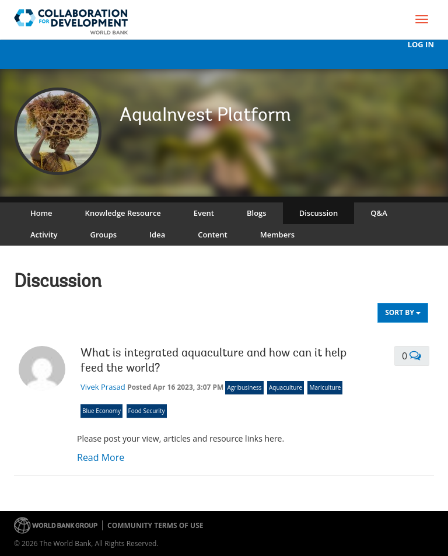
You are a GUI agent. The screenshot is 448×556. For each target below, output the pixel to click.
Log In (421, 45)
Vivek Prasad (102, 387)
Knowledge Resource (123, 213)
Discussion (318, 213)
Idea (157, 234)
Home (41, 213)
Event (204, 213)
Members (277, 234)
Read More (100, 457)
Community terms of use (155, 525)
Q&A (378, 213)
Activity (43, 234)
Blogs (257, 213)
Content (212, 234)
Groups (103, 234)
